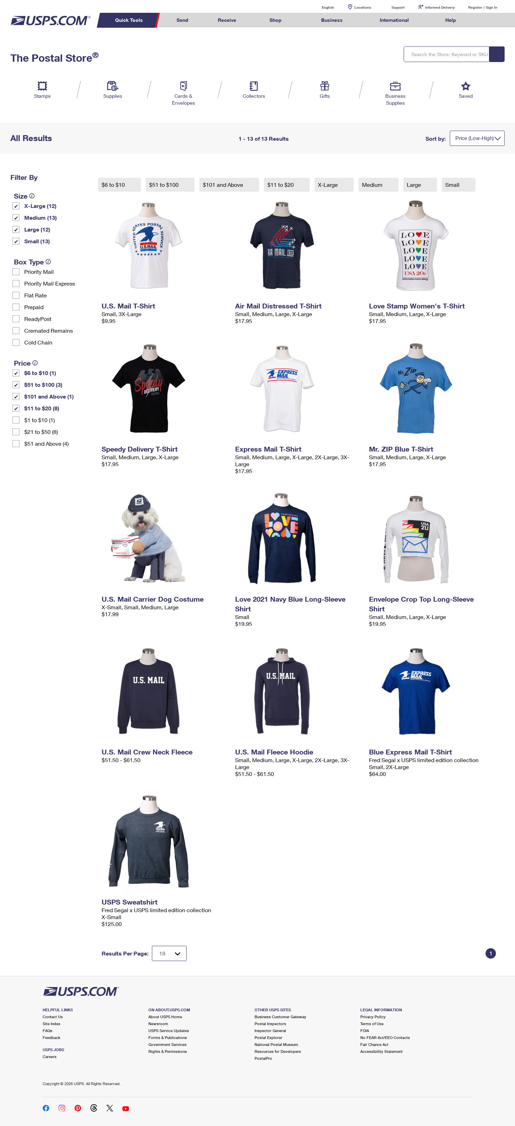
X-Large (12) (40, 205)
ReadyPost (37, 318)
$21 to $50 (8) (41, 431)
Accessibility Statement (381, 1051)
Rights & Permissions (167, 1051)
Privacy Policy (373, 1016)
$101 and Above (223, 184)
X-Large (328, 184)
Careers (50, 1056)
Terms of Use (372, 1023)
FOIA (364, 1030)
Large (414, 184)
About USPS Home (165, 1016)
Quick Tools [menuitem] (129, 20)
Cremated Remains (48, 330)
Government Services (167, 1044)
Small (453, 184)
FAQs (47, 1030)
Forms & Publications (167, 1037)
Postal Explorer (268, 1037)
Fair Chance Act (374, 1044)
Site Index (51, 1023)
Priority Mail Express (49, 283)
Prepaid (33, 307)
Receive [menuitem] (227, 20)
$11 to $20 (281, 184)
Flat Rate (35, 295)
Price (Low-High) (474, 138)
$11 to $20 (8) (41, 408)
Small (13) (37, 241)
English (321, 7)
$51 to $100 (164, 184)
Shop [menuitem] (275, 20)
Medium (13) (40, 217)
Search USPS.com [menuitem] (484, 20)
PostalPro (263, 1058)
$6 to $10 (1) (40, 372)
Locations (362, 7)
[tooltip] (32, 196)
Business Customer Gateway (280, 1016)
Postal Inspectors (270, 1023)
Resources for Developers (278, 1051)
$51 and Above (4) (46, 443)
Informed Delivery (440, 7)
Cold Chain (38, 342)
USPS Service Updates (168, 1030)
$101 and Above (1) (49, 396)
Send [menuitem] (182, 20)
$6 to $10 (114, 184)
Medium (373, 184)
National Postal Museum (276, 1044)
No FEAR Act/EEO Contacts (385, 1037)
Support (398, 7)
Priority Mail (39, 271)
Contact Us (53, 1016)
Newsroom (158, 1023)
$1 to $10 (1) (39, 420)
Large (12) (37, 229)
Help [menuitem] (450, 20)
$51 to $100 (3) (43, 384)
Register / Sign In (482, 7)
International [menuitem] (394, 20)
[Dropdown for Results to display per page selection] (169, 953)
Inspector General (270, 1030)
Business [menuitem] (332, 20)
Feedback (51, 1037)
